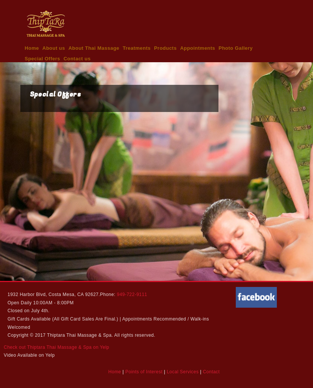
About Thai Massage (94, 48)
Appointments (197, 48)
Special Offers (42, 58)
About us (54, 48)
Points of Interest (144, 371)
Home (32, 48)
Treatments (137, 48)
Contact (211, 371)
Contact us (77, 58)
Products (165, 48)
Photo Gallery (235, 48)
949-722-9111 (132, 294)
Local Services (183, 371)
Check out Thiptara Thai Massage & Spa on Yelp (56, 347)
